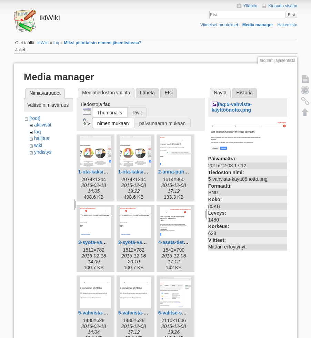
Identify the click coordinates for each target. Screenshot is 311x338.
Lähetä (147, 92)
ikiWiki (43, 42)
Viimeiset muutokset (219, 24)
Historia (244, 92)
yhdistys (43, 152)
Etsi (291, 14)
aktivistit (42, 125)
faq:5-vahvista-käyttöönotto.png (232, 107)
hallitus (41, 138)
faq (56, 42)
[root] (34, 118)
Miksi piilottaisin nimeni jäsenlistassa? (102, 42)
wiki (38, 145)
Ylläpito (250, 5)
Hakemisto (287, 24)
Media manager (257, 24)
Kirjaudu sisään (282, 5)
